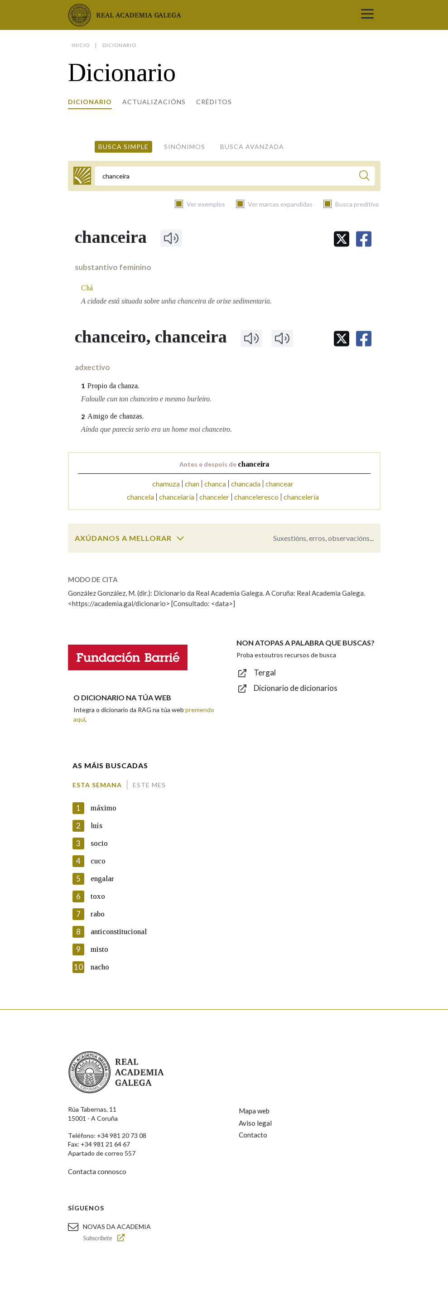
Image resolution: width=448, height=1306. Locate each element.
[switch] (180, 538)
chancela (140, 496)
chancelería (301, 496)
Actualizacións (154, 102)
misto (99, 949)
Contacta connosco (97, 1171)
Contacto (253, 1135)
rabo (98, 914)
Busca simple (123, 146)
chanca (215, 483)
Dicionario (90, 102)
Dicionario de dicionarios (295, 688)
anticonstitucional (119, 931)
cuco (98, 861)
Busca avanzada (252, 146)
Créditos (214, 102)
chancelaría (176, 496)
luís (96, 825)
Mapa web (254, 1111)
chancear (279, 483)
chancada (245, 483)
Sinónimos (184, 146)
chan (192, 483)
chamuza (166, 483)
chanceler (214, 496)
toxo (98, 896)
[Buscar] (364, 176)
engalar (102, 878)
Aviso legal (255, 1123)
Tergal (265, 672)
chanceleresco (256, 496)
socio (99, 843)
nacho (100, 967)
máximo (103, 808)
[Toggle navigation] (367, 15)
